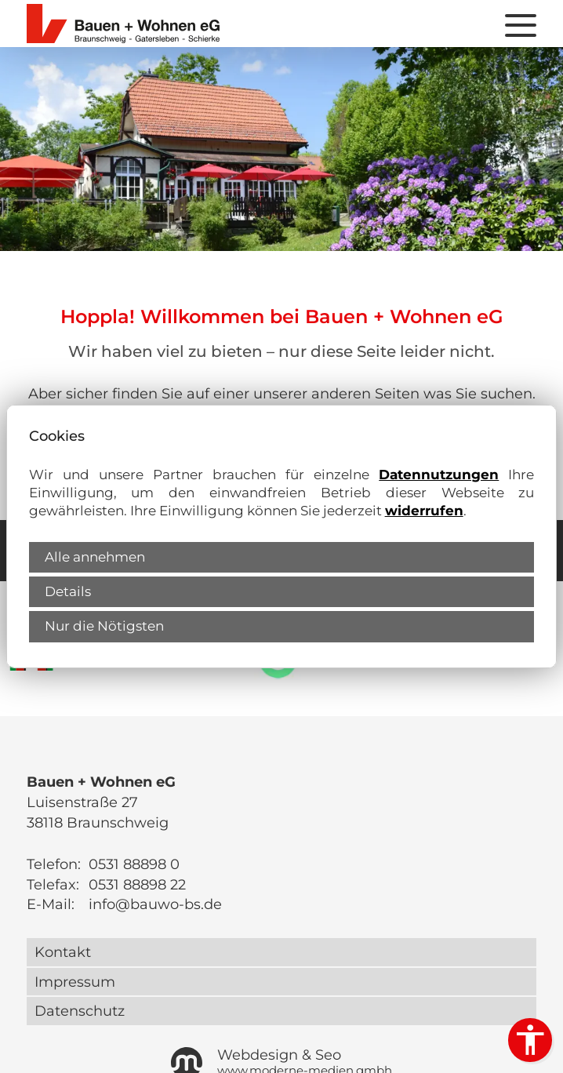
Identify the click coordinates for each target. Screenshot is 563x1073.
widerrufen (424, 510)
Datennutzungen (439, 474)
